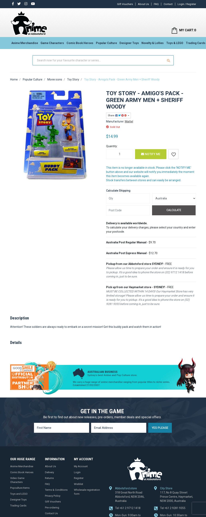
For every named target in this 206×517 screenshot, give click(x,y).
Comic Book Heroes (80, 43)
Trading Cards (18, 505)
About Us (143, 4)
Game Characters (52, 43)
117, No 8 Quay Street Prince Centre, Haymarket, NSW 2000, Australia (176, 496)
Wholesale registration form (87, 491)
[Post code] (128, 210)
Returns (49, 478)
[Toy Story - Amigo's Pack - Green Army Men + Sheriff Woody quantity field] (119, 154)
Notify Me (150, 154)
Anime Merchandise (24, 43)
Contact (168, 4)
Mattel (129, 121)
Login (77, 472)
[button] (173, 154)
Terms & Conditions (56, 489)
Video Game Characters (17, 480)
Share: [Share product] (117, 115)
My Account (81, 466)
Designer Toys (129, 43)
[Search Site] (169, 60)
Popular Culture (106, 43)
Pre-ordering (52, 507)
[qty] (128, 198)
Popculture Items (20, 487)
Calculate (173, 210)
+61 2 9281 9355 (172, 508)
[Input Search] (99, 60)
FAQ (156, 4)
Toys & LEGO (174, 43)
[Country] (174, 198)
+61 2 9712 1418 (127, 508)
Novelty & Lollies (152, 43)
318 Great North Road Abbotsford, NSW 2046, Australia (129, 496)
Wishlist (78, 484)
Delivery (49, 472)
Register (79, 478)
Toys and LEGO (19, 493)
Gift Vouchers (125, 4)
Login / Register (187, 4)
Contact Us (51, 513)
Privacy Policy (52, 495)
